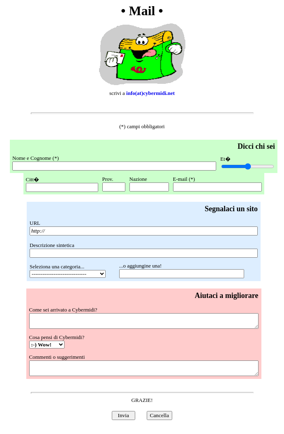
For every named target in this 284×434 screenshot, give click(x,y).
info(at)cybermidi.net (150, 93)
